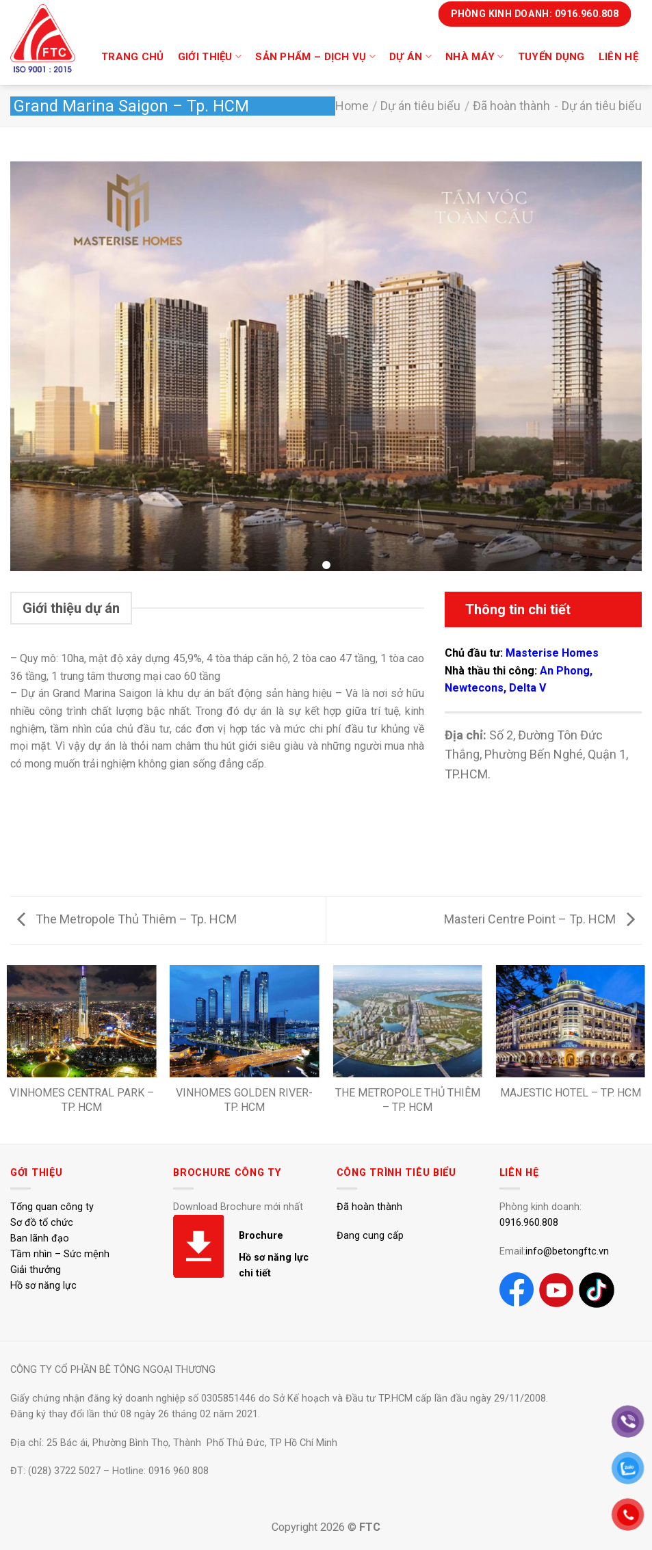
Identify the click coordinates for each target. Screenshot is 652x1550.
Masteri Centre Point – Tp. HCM (539, 919)
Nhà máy (474, 56)
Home (352, 105)
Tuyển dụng (551, 57)
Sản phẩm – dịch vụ (315, 56)
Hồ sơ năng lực (43, 1285)
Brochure (261, 1236)
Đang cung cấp (370, 1236)
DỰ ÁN (410, 56)
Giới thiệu (210, 56)
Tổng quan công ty (52, 1207)
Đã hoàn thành (511, 105)
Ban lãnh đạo (39, 1238)
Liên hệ (618, 57)
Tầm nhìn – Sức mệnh (59, 1254)
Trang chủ (132, 57)
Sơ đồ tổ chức (41, 1223)
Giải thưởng (35, 1270)
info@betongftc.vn (567, 1251)
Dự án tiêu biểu (420, 105)
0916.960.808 (528, 1223)
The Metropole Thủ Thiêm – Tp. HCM (127, 919)
